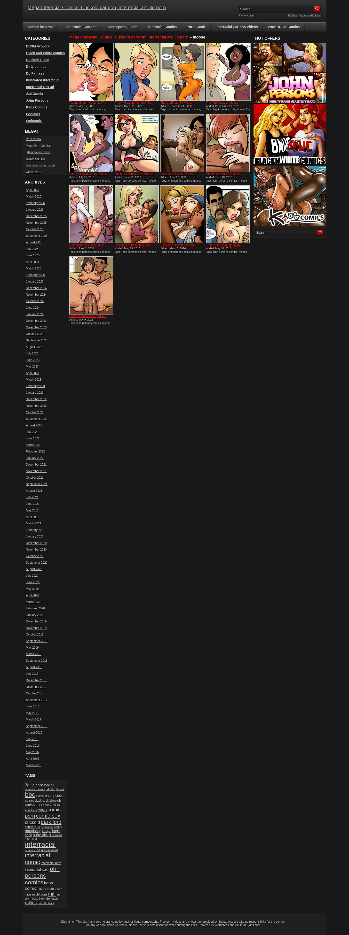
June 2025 (33, 255)
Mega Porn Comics (38, 145)
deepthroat (47, 827)
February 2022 (35, 451)
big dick (29, 800)
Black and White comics (45, 53)
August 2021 (34, 490)
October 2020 (35, 556)
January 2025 (35, 281)
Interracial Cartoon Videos (237, 27)
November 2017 (36, 687)
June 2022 (33, 438)
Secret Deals (46, 903)
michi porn (39, 894)
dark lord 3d (32, 827)
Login (251, 15)
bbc (30, 794)
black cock (41, 800)
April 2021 (32, 517)
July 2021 (32, 497)
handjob (46, 831)
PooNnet (33, 114)
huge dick (40, 835)
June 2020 (33, 582)
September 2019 (37, 641)
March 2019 (33, 654)
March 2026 (33, 196)
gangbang (33, 831)
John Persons (37, 100)
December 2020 (36, 543)
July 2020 (32, 575)
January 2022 (35, 458)
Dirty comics (36, 67)
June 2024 (33, 307)
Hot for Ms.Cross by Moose (223, 174)
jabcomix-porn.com (38, 152)
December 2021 (36, 464)
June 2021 (33, 504)
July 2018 (32, 673)
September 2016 (37, 726)
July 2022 (32, 432)
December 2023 (36, 320)
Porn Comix (196, 27)
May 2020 (32, 588)
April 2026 (32, 190)
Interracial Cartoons (82, 27)
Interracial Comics (162, 27)
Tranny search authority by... (224, 245)
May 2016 (32, 752)
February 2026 (35, 203)
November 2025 (36, 222)
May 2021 (32, 510)
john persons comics (88, 180)
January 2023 (35, 392)
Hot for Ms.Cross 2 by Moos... (134, 174)
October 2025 (35, 229)
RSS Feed (293, 15)
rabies (31, 902)
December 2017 (36, 680)
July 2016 (32, 739)
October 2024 (35, 301)
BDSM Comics (35, 159)
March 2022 (33, 445)
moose (101, 109)
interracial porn (51, 863)
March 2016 (33, 765)
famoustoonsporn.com (40, 165)
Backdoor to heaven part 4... (87, 316)
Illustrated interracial (42, 80)
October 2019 (35, 634)
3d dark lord (40, 785)
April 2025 (32, 262)
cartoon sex (34, 804)
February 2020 (35, 608)
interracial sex (36, 869)
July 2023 (32, 353)
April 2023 (32, 373)
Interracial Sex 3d (40, 87)
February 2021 (35, 530)
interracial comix (85, 109)
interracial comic (37, 858)
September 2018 (37, 660)
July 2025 (32, 249)
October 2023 (35, 334)
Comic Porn (33, 172)
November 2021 (36, 471)
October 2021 (35, 477)
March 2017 (33, 719)
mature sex (54, 888)
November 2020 (36, 549)
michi (28, 894)
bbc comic (42, 795)
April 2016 (32, 758)
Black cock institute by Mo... (178, 245)
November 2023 (36, 327)
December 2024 (36, 288)
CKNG (42, 810)
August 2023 (34, 347)
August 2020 (34, 569)
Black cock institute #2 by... (177, 174)
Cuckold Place (37, 60)
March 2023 (33, 379)
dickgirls (127, 109)
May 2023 (32, 366)
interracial (184, 109)
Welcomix (34, 121)
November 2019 (36, 628)
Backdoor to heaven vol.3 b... (133, 245)
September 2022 (37, 419)
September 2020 (37, 562)
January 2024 (35, 314)
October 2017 (35, 693)
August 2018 (34, 667)
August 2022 (34, 425)
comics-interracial (41, 27)
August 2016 (34, 732)
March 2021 (33, 523)
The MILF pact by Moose (176, 102)
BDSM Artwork (38, 46)
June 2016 (33, 745)
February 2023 (35, 386)
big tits (217, 109)
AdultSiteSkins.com (247, 925)
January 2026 (35, 209)
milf (233, 109)
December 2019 (36, 621)
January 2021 (35, 536)
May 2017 (32, 713)
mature (196, 109)
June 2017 (33, 706)
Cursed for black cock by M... (88, 245)
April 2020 (32, 595)
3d (27, 785)
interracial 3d (32, 850)
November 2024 (36, 294)
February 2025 (35, 275)
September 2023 (37, 340)
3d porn (51, 789)
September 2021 (37, 484)
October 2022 (35, 412)
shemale (148, 109)
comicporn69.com (122, 27)
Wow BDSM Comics (284, 27)
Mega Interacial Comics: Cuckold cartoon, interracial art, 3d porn (97, 7)
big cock (172, 109)
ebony (225, 109)
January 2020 (35, 615)
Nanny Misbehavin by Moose (88, 174)
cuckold (32, 822)
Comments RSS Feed (310, 15)
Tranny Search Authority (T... (87, 102)
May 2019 (32, 647)
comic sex (48, 815)
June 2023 (33, 360)
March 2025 (33, 268)
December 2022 (36, 399)
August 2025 (34, 242)
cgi (47, 804)
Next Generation (49, 898)
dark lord (51, 822)
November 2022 (36, 405)
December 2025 (36, 216)
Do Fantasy (35, 73)
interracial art (49, 850)
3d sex (60, 789)
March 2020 (33, 602)
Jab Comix (34, 94)
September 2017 (37, 700)
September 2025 (37, 236)
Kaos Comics (37, 107)
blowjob (55, 800)
